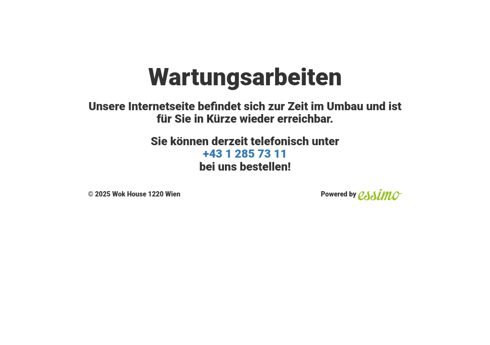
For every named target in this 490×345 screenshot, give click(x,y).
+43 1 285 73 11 (245, 154)
